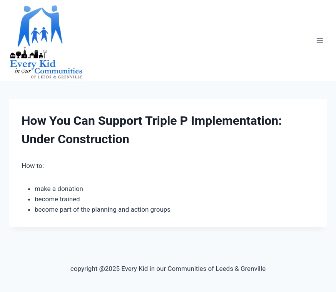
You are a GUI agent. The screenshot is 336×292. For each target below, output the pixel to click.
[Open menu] (320, 40)
